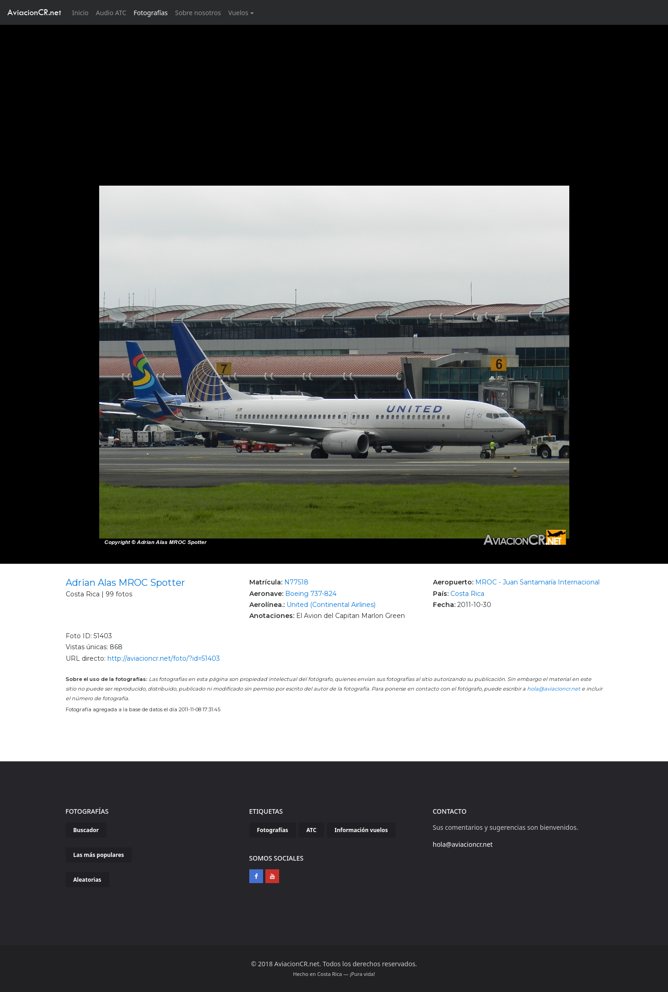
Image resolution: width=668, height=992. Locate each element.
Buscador (86, 830)
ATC (311, 830)
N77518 (296, 582)
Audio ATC (111, 12)
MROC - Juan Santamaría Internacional (537, 582)
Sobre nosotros (198, 12)
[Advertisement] (334, 93)
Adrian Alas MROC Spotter (125, 582)
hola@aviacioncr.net (553, 689)
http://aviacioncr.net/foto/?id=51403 (163, 658)
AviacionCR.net (34, 12)
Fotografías (151, 12)
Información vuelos (361, 830)
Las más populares (98, 855)
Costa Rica (467, 594)
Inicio (82, 12)
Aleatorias (87, 880)
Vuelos (238, 12)
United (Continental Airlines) (331, 605)
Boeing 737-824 (311, 594)
